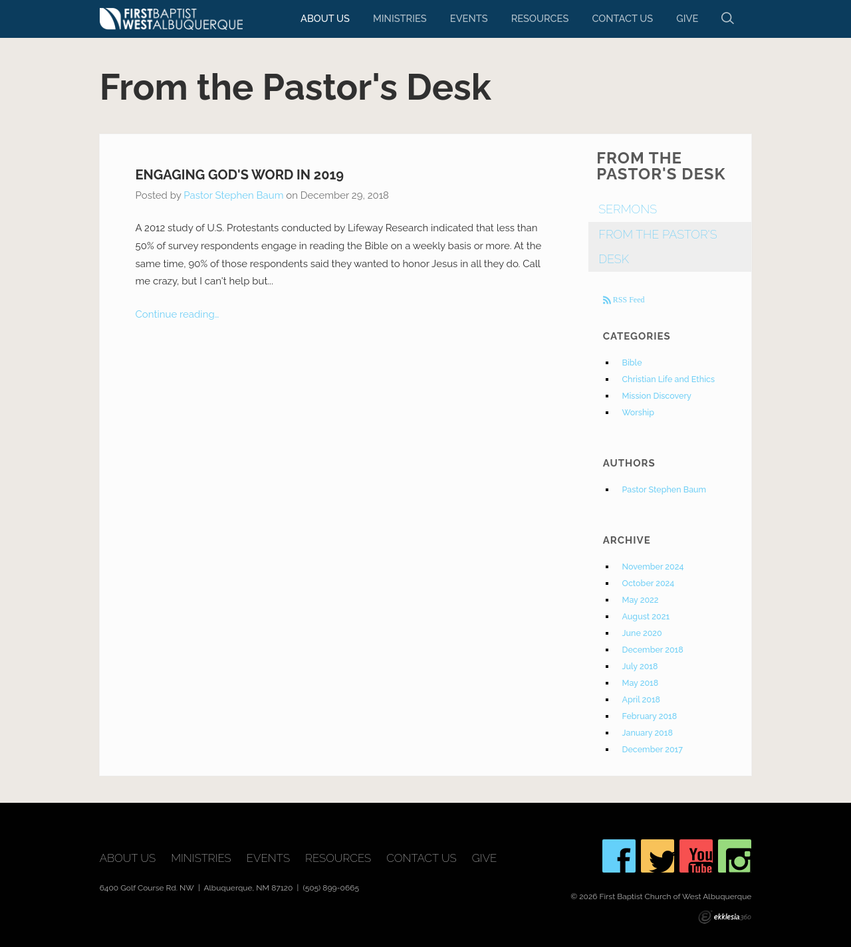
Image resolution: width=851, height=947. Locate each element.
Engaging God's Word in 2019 (240, 175)
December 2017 (652, 749)
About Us (325, 18)
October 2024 (648, 583)
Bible (632, 363)
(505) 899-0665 (331, 888)
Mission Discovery (656, 396)
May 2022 (640, 600)
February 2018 (649, 716)
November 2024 (653, 567)
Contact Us (622, 18)
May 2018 (640, 683)
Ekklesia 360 (724, 917)
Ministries (400, 18)
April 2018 (641, 699)
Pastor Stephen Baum (233, 195)
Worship (638, 412)
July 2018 (640, 666)
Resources (540, 18)
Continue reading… (177, 314)
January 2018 (647, 733)
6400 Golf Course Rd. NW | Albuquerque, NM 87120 (197, 888)
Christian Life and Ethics (668, 379)
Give (687, 18)
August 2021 (646, 616)
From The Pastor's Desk (657, 246)
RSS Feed (628, 300)
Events (469, 18)
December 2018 (652, 650)
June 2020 (642, 633)
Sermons (627, 209)
